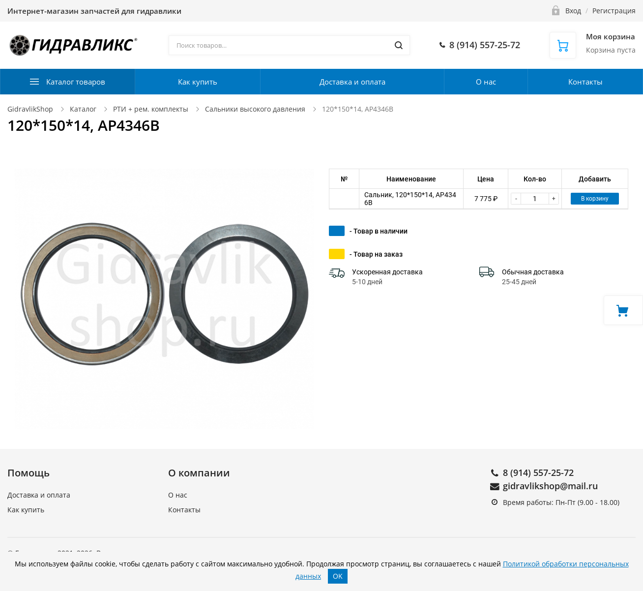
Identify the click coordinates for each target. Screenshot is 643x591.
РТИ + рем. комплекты (150, 109)
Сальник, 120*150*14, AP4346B (410, 199)
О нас (486, 82)
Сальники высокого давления (255, 109)
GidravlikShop (30, 109)
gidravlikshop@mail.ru (550, 486)
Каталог (83, 109)
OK (338, 576)
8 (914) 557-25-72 (538, 472)
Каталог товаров (75, 82)
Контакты (585, 82)
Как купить (197, 82)
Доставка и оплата (352, 82)
